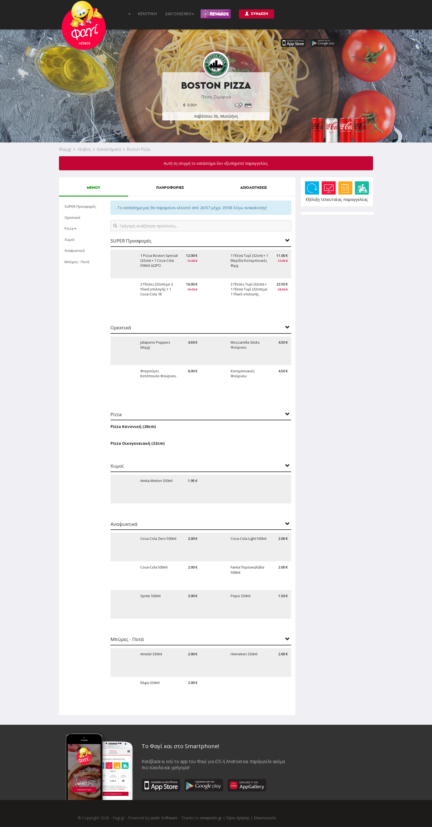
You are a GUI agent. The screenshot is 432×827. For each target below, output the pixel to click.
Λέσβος (84, 149)
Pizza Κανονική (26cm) (133, 426)
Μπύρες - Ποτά (76, 261)
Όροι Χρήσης (237, 817)
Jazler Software (163, 817)
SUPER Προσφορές (80, 206)
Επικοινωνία (265, 817)
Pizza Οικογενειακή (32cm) (137, 443)
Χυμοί (69, 239)
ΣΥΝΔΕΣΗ (256, 14)
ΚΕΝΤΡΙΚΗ (147, 13)
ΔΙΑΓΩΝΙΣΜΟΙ (179, 13)
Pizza (70, 228)
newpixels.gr (211, 817)
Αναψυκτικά (74, 250)
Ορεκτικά (72, 217)
